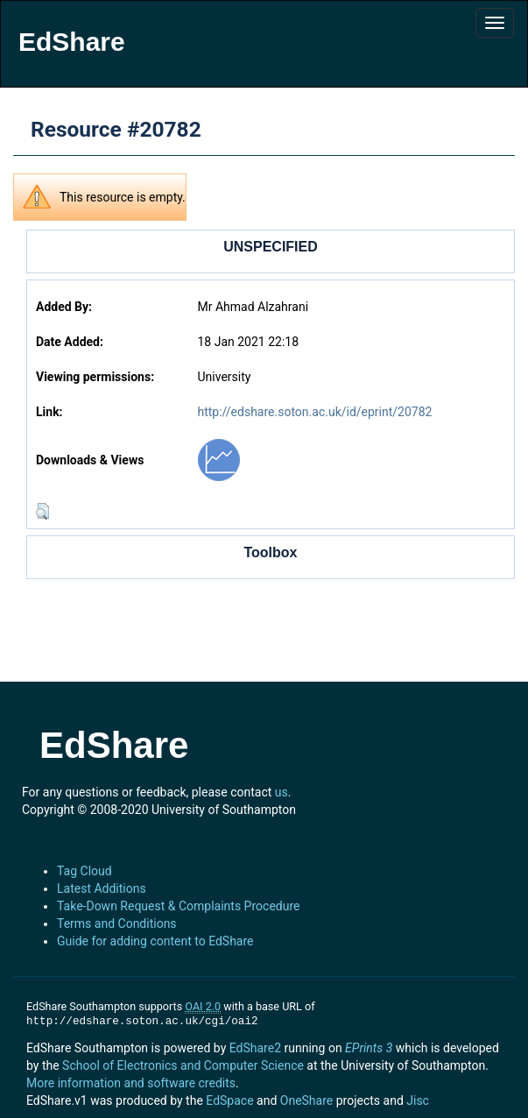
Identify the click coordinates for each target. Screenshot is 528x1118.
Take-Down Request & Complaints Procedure (178, 906)
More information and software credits (131, 1083)
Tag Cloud (84, 871)
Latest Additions (101, 888)
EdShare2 (255, 1048)
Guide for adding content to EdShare (155, 941)
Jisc (417, 1100)
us (281, 792)
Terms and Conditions (117, 923)
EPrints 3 (368, 1048)
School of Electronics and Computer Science (183, 1065)
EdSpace (229, 1100)
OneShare (306, 1100)
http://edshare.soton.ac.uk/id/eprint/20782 (314, 412)
